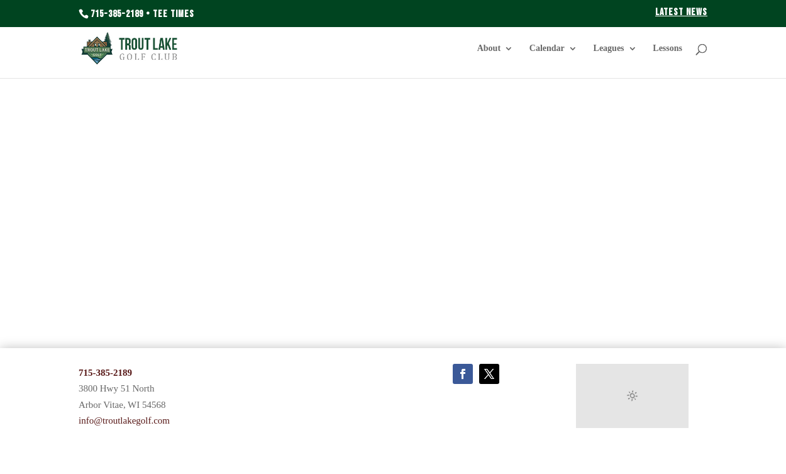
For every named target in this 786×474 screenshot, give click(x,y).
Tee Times (173, 14)
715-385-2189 (117, 14)
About (489, 48)
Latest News (681, 13)
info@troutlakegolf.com (124, 420)
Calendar (547, 48)
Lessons (667, 48)
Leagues (609, 48)
